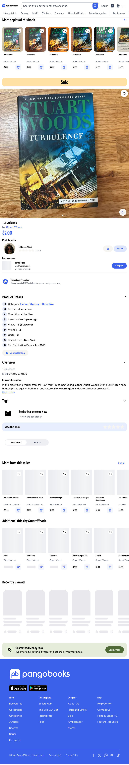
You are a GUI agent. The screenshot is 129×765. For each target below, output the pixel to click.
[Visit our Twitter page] (99, 757)
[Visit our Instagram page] (106, 757)
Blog (70, 718)
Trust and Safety (77, 711)
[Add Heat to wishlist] (19, 534)
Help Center (104, 705)
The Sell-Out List (48, 711)
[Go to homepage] (10, 5)
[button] (64, 299)
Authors (13, 724)
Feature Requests (107, 724)
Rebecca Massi (25, 247)
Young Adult (10, 13)
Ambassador (75, 724)
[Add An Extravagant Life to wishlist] (87, 534)
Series (12, 736)
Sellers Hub (45, 705)
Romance (59, 13)
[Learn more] (114, 652)
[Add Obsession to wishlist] (64, 534)
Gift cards (14, 742)
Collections (15, 711)
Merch (72, 730)
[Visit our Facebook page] (93, 757)
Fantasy (24, 13)
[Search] (95, 6)
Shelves (13, 730)
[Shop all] (119, 268)
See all (121, 465)
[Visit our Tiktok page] (118, 757)
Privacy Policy (72, 757)
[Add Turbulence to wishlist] (124, 93)
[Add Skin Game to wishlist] (42, 534)
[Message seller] (108, 250)
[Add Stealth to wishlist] (110, 534)
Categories (15, 718)
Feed (41, 724)
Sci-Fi (35, 13)
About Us (73, 705)
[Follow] (120, 250)
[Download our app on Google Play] (38, 690)
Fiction (24, 306)
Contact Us (103, 711)
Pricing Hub (45, 718)
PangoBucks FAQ (107, 718)
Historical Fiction (76, 13)
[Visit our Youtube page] (112, 757)
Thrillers (46, 13)
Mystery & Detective (42, 306)
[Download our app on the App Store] (18, 690)
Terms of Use (55, 757)
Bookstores (119, 13)
